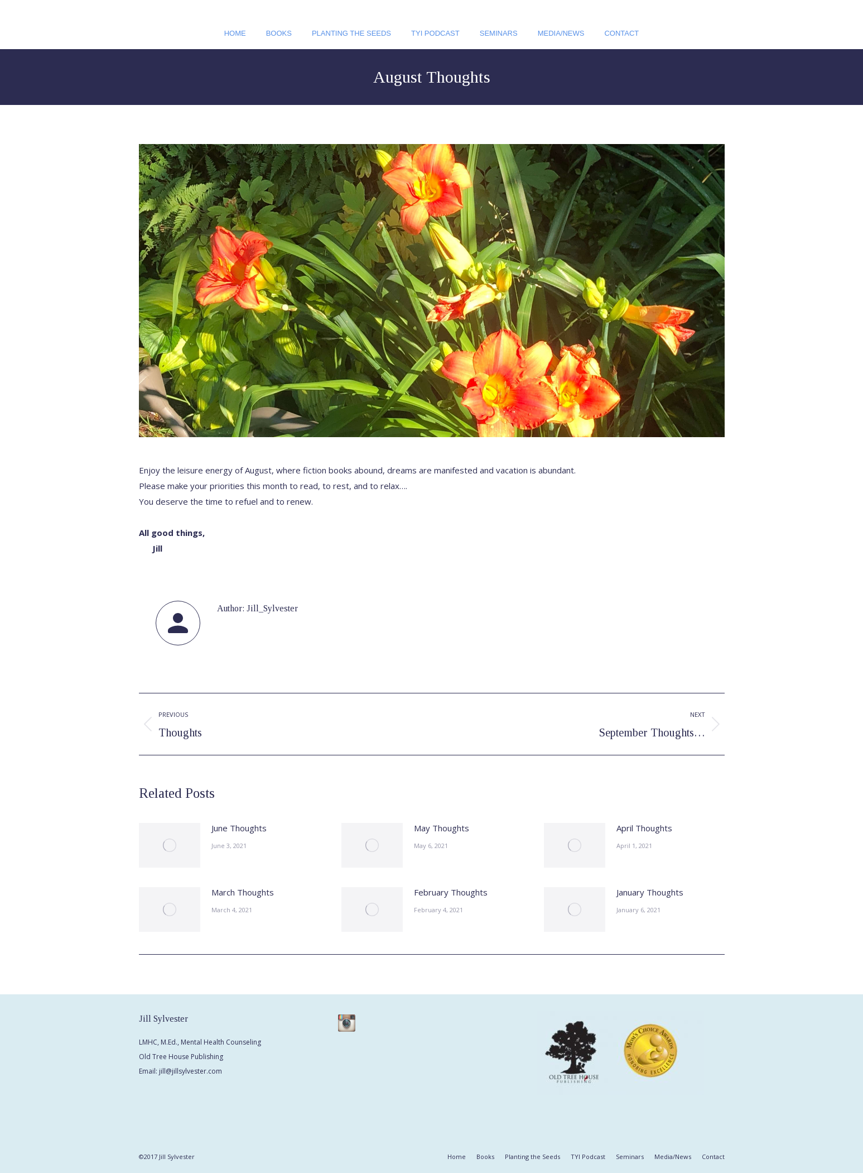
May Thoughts (441, 828)
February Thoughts (451, 892)
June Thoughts (239, 828)
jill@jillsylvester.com (190, 1071)
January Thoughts (649, 892)
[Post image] (169, 845)
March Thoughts (242, 892)
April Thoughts (644, 828)
